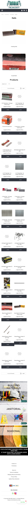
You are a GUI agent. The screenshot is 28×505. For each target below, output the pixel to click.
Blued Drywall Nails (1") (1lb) (7, 313)
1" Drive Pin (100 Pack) (7, 126)
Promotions (14, 465)
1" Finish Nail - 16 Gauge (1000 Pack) (19, 127)
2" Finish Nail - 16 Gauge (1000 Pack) (7, 220)
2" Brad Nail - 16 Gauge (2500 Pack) (19, 197)
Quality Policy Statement (14, 478)
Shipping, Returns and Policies (14, 474)
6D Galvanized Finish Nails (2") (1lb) (19, 267)
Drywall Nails (14, 75)
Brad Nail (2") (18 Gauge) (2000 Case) (19, 313)
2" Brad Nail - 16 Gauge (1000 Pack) (7, 197)
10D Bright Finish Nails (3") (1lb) (19, 150)
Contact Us (14, 463)
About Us (14, 470)
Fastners (12, 14)
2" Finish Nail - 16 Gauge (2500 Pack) (20, 220)
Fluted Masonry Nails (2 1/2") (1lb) (7, 361)
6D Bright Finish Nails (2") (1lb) (7, 267)
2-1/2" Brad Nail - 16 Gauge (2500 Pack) (19, 173)
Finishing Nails (14, 46)
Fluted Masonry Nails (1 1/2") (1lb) (7, 337)
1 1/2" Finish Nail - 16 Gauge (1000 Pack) (19, 103)
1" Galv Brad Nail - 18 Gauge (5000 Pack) (7, 150)
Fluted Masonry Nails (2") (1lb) (19, 361)
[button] (22, 502)
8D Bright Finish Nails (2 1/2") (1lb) (20, 290)
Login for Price (7, 106)
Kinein (19, 499)
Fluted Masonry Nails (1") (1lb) (19, 337)
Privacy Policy (14, 476)
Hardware (7, 14)
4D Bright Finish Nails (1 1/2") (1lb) (20, 243)
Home (2, 14)
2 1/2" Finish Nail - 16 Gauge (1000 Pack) (7, 173)
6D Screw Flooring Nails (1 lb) (6, 290)
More (8, 109)
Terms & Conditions (14, 472)
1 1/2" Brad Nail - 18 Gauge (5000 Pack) (7, 103)
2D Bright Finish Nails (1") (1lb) (7, 243)
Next (24, 88)
